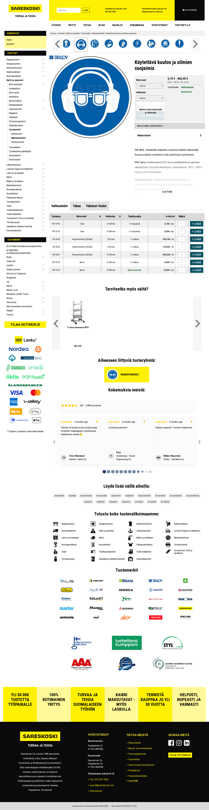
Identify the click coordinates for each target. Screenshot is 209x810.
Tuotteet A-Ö (182, 25)
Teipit (9, 206)
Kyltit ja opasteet (15, 80)
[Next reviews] (199, 441)
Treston (10, 314)
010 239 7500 (110, 12)
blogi (102, 25)
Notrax (9, 298)
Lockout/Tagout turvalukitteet (20, 169)
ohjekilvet (129, 495)
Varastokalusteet (14, 230)
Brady (9, 257)
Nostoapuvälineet (14, 189)
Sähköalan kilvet (16, 125)
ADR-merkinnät (15, 84)
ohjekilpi (72, 495)
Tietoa (87, 25)
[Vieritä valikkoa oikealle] (195, 44)
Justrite (10, 265)
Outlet (9, 40)
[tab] (59, 206)
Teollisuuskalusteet (15, 210)
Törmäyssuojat (13, 222)
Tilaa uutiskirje (25, 325)
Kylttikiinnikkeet (16, 105)
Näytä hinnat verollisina (152, 12)
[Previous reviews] (54, 441)
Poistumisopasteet (17, 121)
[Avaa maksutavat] (169, 135)
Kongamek (11, 277)
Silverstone (11, 302)
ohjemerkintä (86, 495)
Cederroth (11, 261)
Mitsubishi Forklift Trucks (18, 294)
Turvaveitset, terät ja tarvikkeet (20, 218)
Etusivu (56, 25)
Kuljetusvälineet (13, 72)
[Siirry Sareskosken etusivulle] (25, 10)
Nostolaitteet (12, 193)
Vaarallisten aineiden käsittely (19, 226)
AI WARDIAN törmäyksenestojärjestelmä (19, 251)
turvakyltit (165, 501)
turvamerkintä (176, 495)
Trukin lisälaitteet (14, 214)
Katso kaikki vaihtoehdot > (150, 125)
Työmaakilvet (14, 147)
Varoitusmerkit (17, 142)
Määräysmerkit (18, 138)
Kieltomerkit (16, 133)
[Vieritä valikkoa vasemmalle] (57, 44)
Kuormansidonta (14, 76)
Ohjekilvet (13, 113)
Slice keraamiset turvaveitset (19, 306)
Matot (9, 177)
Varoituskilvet (15, 155)
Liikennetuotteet (14, 165)
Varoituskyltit (14, 159)
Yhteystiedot (159, 25)
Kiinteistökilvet (15, 101)
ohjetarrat (126, 501)
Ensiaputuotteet (13, 63)
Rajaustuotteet (13, 59)
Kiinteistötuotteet (14, 68)
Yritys (72, 25)
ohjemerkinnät (144, 495)
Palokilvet (13, 117)
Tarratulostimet (13, 201)
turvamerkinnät (192, 495)
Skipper (10, 310)
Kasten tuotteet (13, 269)
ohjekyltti (101, 501)
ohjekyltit (113, 501)
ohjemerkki (59, 495)
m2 (8, 281)
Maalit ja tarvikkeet (15, 181)
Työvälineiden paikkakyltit (20, 151)
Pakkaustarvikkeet (15, 197)
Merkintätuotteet (14, 185)
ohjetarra (88, 501)
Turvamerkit (15, 129)
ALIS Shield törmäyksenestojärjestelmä (24, 246)
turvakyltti (152, 501)
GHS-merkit (14, 92)
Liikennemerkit (15, 109)
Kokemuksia (137, 25)
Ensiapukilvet (14, 88)
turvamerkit (160, 495)
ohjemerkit (116, 495)
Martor (9, 286)
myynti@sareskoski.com (116, 9)
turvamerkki (101, 495)
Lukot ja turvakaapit (15, 173)
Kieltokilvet (14, 96)
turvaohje (139, 501)
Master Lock (12, 290)
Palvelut (117, 25)
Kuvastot (10, 44)
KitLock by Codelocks (16, 273)
